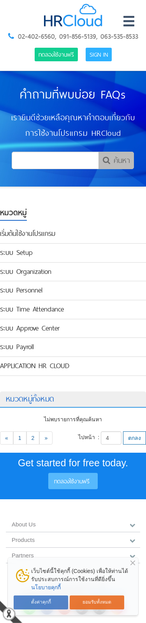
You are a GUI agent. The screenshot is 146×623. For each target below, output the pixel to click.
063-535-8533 (119, 36)
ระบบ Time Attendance (32, 309)
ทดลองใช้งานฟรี (56, 54)
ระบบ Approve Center (30, 328)
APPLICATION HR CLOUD (34, 366)
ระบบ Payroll (17, 347)
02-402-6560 (36, 36)
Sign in (99, 54)
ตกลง (134, 438)
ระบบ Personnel (21, 290)
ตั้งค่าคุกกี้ (41, 602)
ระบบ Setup (16, 252)
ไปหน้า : (89, 437)
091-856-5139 (77, 36)
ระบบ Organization (25, 271)
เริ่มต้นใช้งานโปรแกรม (27, 233)
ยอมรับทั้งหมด (97, 602)
